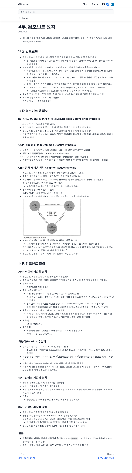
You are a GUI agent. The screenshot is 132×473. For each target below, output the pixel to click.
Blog (85, 4)
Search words (66, 12)
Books (95, 4)
